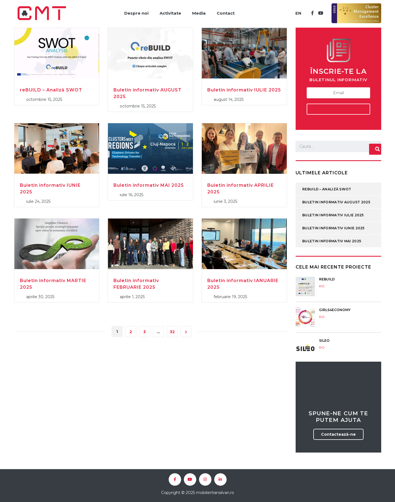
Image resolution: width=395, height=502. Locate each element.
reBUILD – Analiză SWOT (51, 90)
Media (199, 13)
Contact (226, 13)
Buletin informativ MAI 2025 (148, 185)
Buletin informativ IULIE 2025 (244, 90)
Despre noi (136, 13)
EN (298, 13)
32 (172, 331)
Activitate (170, 13)
